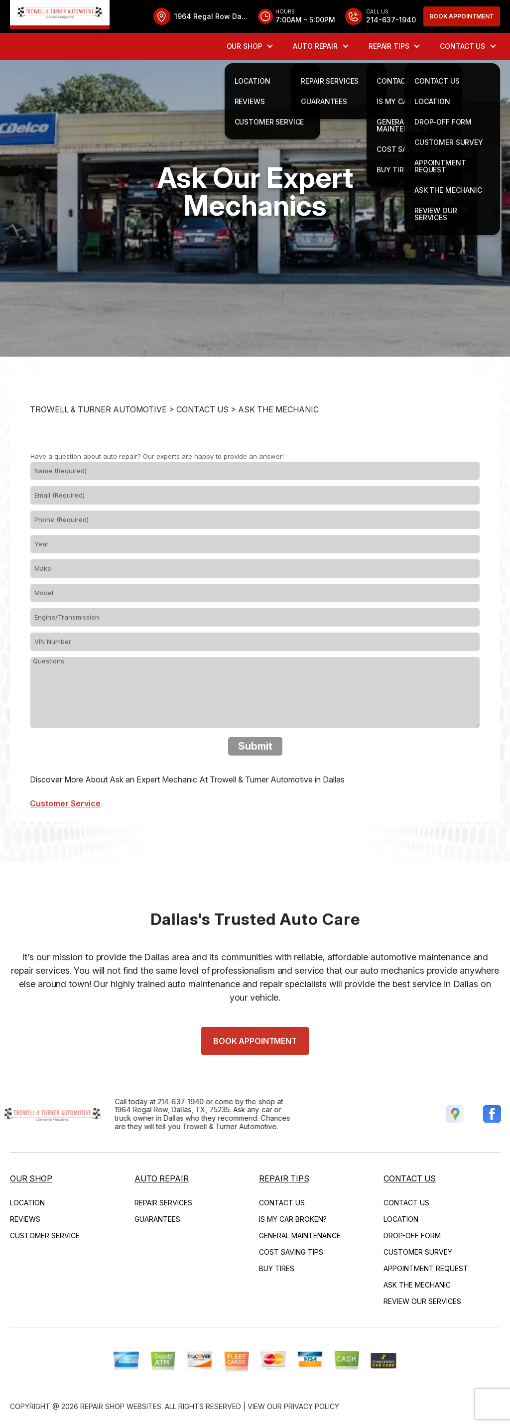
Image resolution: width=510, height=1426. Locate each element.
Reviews (25, 1219)
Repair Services (163, 1202)
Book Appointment (461, 16)
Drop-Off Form (412, 1235)
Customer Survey (417, 1252)
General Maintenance (300, 1235)
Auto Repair (315, 46)
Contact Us (462, 46)
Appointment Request (425, 1268)
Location (27, 1202)
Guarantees (157, 1219)
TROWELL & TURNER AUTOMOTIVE (98, 434)
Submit (255, 771)
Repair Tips (389, 46)
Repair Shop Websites (120, 1406)
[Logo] (60, 14)
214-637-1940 (156, 1101)
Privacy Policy (311, 1406)
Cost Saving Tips (291, 1252)
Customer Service (45, 1235)
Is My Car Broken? (293, 1219)
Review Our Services (422, 1301)
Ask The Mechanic (278, 434)
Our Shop (244, 46)
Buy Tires (276, 1268)
